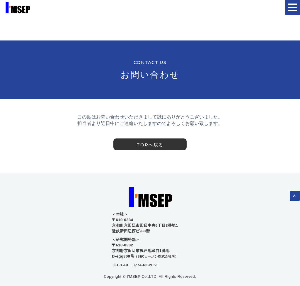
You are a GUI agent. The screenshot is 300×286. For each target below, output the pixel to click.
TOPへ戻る (150, 145)
